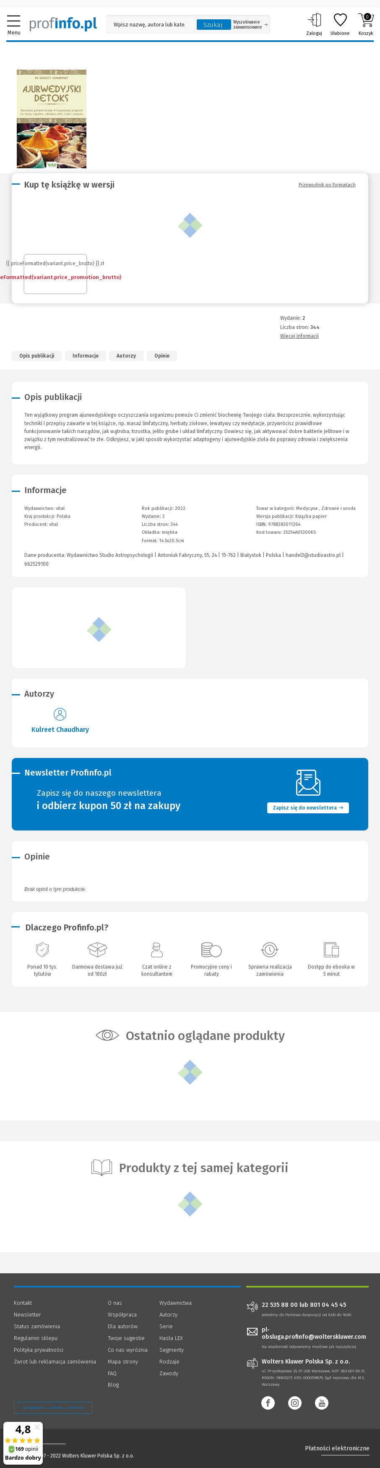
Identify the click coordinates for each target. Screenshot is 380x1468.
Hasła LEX (171, 1338)
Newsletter (27, 1314)
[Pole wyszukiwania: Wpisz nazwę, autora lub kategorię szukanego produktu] (149, 24)
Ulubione (340, 24)
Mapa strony (123, 1361)
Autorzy (126, 356)
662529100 (36, 564)
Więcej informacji (299, 336)
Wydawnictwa (175, 1303)
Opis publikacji (36, 356)
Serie (166, 1326)
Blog (113, 1385)
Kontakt (23, 1303)
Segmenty (171, 1350)
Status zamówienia (37, 1326)
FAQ (112, 1373)
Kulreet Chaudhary (60, 730)
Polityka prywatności (38, 1350)
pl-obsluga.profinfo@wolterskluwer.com (314, 1333)
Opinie (161, 356)
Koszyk (366, 24)
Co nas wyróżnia (128, 1350)
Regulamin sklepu (35, 1338)
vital (53, 524)
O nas (115, 1303)
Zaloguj (314, 24)
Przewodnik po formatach (327, 185)
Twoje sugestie (126, 1338)
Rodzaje (169, 1361)
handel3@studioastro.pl (313, 555)
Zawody (168, 1373)
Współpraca (122, 1314)
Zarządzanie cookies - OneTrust (53, 1407)
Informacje (86, 356)
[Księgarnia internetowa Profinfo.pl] (63, 24)
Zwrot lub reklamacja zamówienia (55, 1361)
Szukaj (213, 25)
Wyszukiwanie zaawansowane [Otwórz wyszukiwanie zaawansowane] (250, 25)
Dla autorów (123, 1326)
